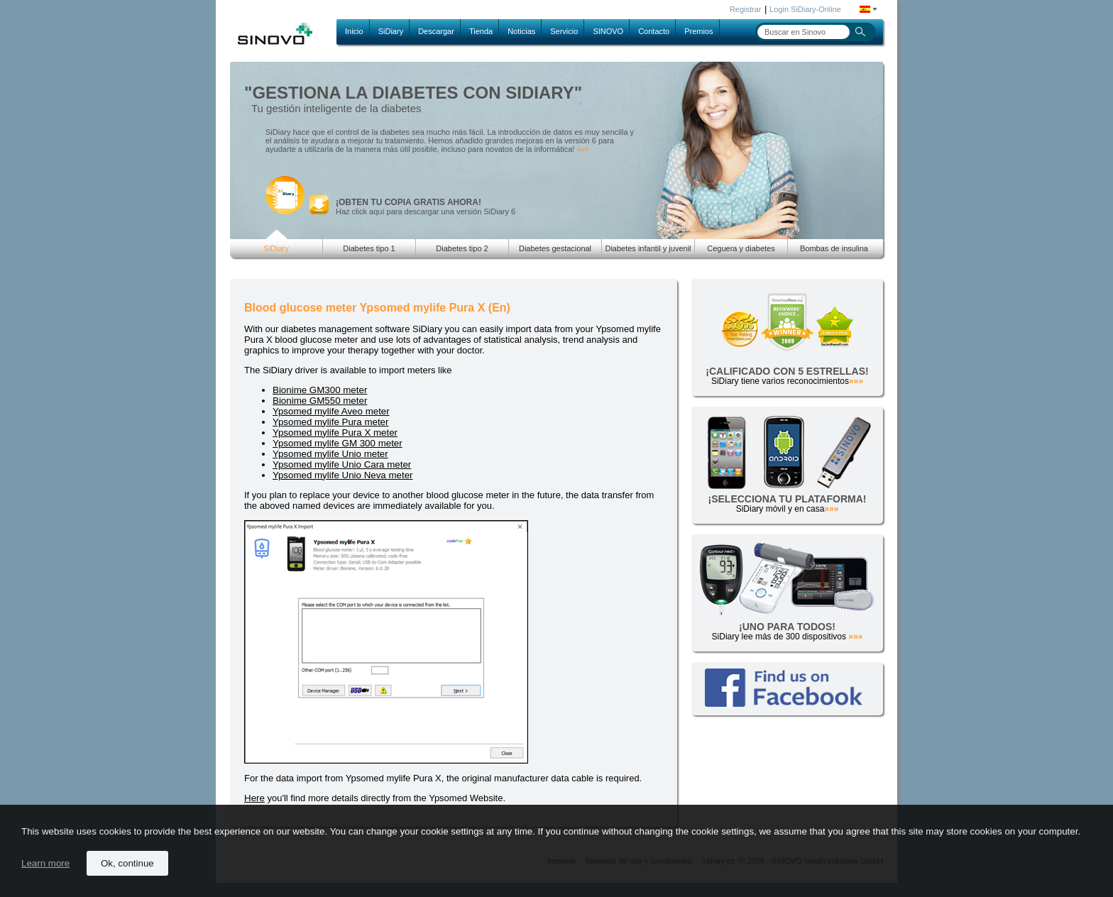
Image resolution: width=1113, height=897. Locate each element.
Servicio (564, 31)
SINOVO (608, 31)
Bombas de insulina (834, 248)
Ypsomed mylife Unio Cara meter (342, 464)
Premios (698, 31)
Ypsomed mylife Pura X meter (335, 432)
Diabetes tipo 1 (369, 248)
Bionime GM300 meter (320, 390)
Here (254, 798)
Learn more (45, 863)
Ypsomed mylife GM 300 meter (337, 443)
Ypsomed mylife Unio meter (330, 453)
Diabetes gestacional (555, 248)
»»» (582, 149)
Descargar (436, 31)
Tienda (481, 31)
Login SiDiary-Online (805, 9)
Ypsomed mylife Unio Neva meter (343, 475)
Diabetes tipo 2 (462, 248)
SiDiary (390, 31)
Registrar (746, 9)
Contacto (653, 31)
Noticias (521, 31)
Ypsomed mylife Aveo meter (331, 411)
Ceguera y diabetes (740, 248)
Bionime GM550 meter (320, 400)
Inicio (354, 31)
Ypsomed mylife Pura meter (330, 422)
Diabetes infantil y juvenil (648, 248)
